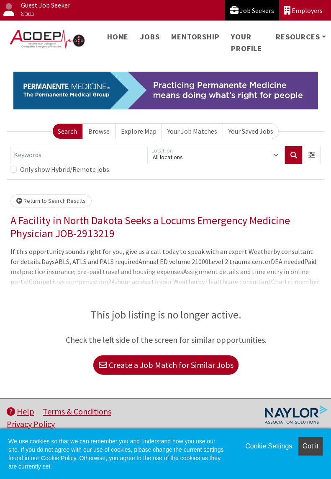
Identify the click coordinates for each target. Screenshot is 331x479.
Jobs (149, 36)
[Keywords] (78, 155)
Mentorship (195, 36)
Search (67, 131)
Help (20, 411)
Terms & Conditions (77, 411)
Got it (310, 446)
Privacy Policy (31, 424)
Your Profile (246, 42)
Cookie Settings (268, 446)
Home (117, 36)
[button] (312, 155)
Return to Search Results (51, 201)
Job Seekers (252, 10)
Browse (99, 131)
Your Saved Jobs (250, 131)
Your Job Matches (192, 131)
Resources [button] (298, 36)
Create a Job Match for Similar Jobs (166, 365)
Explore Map (139, 131)
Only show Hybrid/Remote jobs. (65, 169)
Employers (303, 10)
